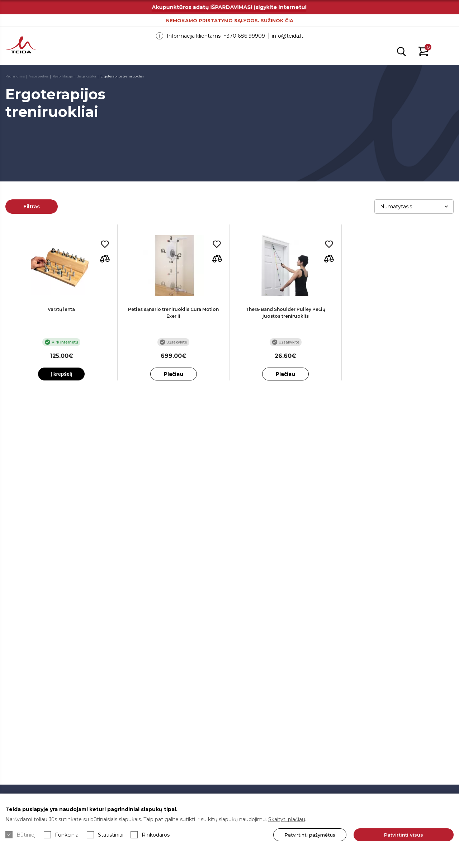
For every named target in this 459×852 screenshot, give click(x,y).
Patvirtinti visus (403, 835)
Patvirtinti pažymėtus (309, 835)
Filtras (31, 206)
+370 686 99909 (244, 36)
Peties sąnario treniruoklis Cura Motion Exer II (173, 313)
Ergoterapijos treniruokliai (122, 76)
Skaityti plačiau (286, 819)
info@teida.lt (287, 36)
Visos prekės (38, 76)
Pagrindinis (15, 76)
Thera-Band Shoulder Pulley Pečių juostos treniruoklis (285, 313)
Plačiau (173, 374)
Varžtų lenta (61, 309)
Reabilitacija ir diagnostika (74, 76)
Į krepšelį (61, 374)
